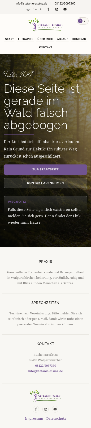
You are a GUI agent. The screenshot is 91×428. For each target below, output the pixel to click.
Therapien (26, 39)
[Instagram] (56, 9)
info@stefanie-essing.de (31, 3)
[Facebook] (48, 9)
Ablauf (62, 39)
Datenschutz (56, 418)
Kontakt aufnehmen (45, 183)
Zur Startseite (45, 169)
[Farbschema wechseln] (83, 20)
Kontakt (45, 47)
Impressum (34, 418)
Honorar (79, 39)
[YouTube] (65, 9)
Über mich (45, 39)
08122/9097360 (65, 3)
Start (9, 39)
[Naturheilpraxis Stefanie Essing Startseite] (45, 25)
